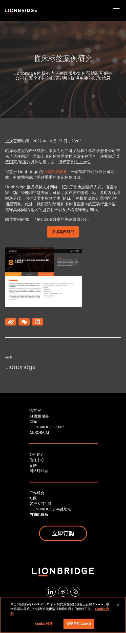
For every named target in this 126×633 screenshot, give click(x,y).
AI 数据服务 (39, 416)
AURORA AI (39, 432)
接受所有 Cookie (79, 623)
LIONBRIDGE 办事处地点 (50, 508)
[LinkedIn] (51, 592)
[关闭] (118, 604)
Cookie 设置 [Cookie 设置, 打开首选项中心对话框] (44, 623)
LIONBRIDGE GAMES (47, 426)
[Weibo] (63, 592)
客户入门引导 (40, 503)
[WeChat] (75, 592)
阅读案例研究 (63, 232)
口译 (33, 421)
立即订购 (63, 533)
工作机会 (36, 492)
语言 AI (35, 410)
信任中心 (36, 459)
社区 (33, 498)
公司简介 (36, 454)
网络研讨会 (38, 470)
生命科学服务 (55, 171)
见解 (33, 465)
